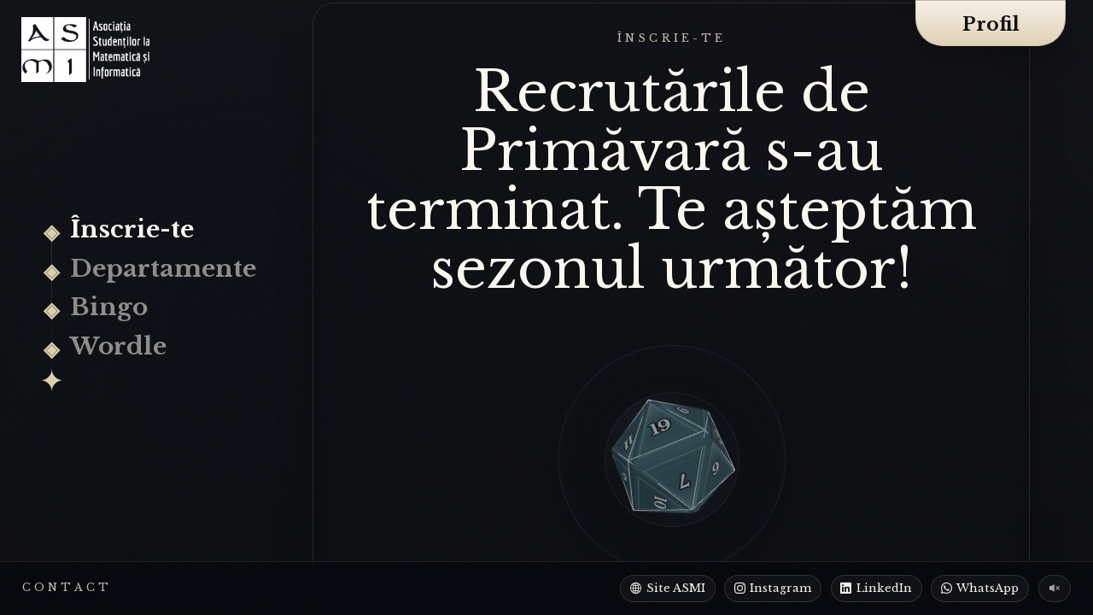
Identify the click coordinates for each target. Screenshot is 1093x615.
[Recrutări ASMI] (85, 49)
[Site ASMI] (667, 588)
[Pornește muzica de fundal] (1055, 588)
